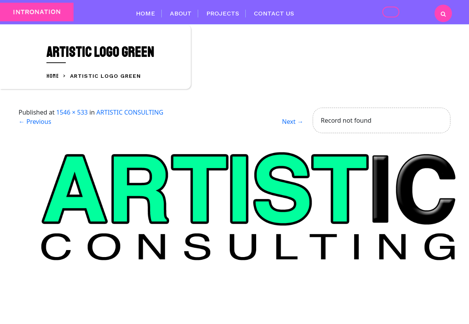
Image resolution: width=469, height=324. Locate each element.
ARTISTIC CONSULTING (129, 112)
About (181, 13)
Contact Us (274, 13)
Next (292, 121)
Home (145, 13)
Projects (222, 13)
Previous (35, 121)
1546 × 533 (72, 112)
